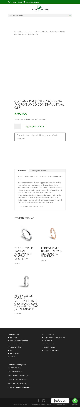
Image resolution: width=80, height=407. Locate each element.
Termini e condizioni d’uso (18, 341)
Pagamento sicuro (15, 344)
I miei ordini (48, 341)
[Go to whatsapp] (75, 400)
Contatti (12, 357)
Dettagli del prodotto (39, 171)
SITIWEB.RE (25, 404)
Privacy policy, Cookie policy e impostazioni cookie (49, 404)
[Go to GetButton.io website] (75, 405)
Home (16, 32)
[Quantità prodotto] (17, 126)
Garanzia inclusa (15, 347)
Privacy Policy (14, 354)
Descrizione (22, 171)
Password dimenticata (51, 350)
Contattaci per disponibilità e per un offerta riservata (37, 137)
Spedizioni (13, 337)
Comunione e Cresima (34, 32)
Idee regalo (22, 32)
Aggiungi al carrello (34, 126)
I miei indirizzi (49, 344)
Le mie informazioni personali (54, 337)
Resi (10, 350)
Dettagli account (49, 347)
